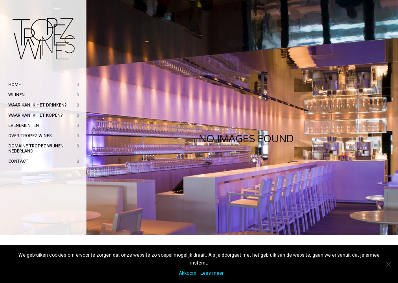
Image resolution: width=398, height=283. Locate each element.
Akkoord (187, 273)
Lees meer (212, 273)
